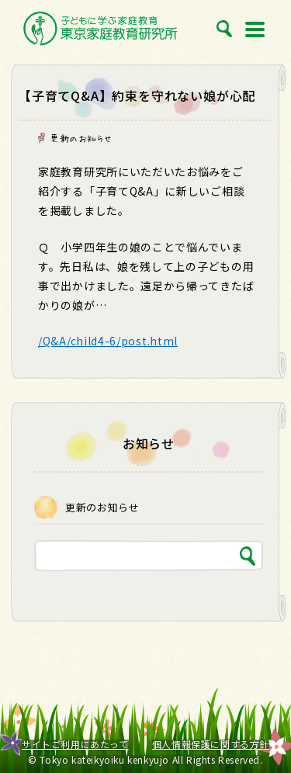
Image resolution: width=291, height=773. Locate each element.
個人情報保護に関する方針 (210, 744)
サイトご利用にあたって (75, 744)
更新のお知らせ (81, 138)
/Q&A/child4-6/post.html (108, 340)
